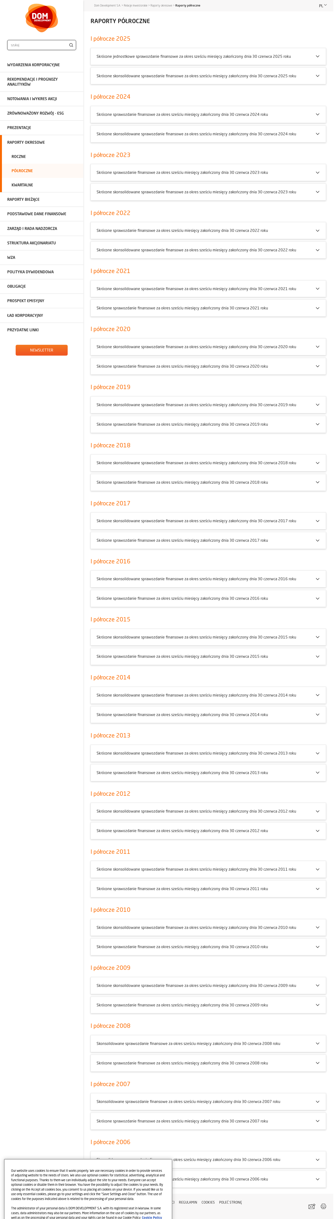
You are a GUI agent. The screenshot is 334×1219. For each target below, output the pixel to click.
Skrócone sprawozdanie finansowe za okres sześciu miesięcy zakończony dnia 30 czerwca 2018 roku (182, 482)
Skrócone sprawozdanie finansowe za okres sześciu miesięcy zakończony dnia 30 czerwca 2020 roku (182, 366)
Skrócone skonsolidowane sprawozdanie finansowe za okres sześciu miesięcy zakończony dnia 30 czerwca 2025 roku (196, 75)
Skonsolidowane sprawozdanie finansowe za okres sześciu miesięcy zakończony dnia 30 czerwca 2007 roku (188, 1101)
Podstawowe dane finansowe (36, 213)
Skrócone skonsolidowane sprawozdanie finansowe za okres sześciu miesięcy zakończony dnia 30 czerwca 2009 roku (196, 985)
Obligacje (16, 286)
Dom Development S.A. (107, 5)
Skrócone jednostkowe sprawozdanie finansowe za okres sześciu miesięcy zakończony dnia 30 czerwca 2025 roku (194, 56)
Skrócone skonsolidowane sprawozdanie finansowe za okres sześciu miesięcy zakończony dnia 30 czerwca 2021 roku (196, 288)
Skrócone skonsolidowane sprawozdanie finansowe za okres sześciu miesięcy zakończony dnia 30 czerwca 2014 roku (196, 695)
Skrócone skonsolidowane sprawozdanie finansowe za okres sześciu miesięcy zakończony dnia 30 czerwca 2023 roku (196, 191)
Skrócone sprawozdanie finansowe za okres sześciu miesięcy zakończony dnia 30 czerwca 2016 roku (182, 598)
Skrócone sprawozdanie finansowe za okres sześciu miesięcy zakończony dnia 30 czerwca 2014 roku (182, 714)
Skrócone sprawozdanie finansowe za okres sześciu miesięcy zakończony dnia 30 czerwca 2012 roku (182, 830)
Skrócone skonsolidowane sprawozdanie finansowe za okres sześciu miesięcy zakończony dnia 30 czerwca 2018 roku (196, 462)
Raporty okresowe (26, 142)
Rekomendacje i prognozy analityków (32, 81)
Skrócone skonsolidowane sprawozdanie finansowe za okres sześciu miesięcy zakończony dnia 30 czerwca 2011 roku (196, 869)
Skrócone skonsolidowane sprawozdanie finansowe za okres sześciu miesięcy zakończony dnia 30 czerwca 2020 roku (196, 346)
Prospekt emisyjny (25, 300)
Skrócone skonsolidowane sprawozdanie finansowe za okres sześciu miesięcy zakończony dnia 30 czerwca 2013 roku (196, 753)
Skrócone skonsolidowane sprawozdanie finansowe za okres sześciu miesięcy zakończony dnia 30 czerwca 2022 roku (196, 250)
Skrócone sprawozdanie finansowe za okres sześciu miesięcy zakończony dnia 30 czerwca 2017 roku (182, 540)
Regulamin (188, 1202)
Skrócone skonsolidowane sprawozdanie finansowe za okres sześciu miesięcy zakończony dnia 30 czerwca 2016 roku (196, 578)
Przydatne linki (23, 329)
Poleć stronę (230, 1202)
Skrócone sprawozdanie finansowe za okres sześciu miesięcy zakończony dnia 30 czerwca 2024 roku (182, 114)
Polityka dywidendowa (30, 271)
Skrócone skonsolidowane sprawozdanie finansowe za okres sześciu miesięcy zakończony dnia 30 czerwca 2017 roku (196, 520)
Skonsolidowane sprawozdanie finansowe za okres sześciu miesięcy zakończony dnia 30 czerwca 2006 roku (188, 1159)
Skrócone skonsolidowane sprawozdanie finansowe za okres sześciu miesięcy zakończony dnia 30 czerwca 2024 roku (196, 133)
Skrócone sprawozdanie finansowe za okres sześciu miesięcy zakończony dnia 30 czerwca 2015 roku (182, 656)
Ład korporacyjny (25, 315)
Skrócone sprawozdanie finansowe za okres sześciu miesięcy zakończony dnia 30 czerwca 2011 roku (182, 888)
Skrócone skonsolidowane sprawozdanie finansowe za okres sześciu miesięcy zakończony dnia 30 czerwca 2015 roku (196, 637)
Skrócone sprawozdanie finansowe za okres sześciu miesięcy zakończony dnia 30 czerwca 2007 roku (182, 1121)
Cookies (208, 1202)
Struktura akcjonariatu (31, 243)
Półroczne (22, 170)
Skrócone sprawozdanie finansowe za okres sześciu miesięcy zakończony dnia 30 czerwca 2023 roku (182, 172)
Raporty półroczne (187, 5)
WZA (11, 257)
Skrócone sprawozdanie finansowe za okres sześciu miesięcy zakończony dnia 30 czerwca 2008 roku (182, 1063)
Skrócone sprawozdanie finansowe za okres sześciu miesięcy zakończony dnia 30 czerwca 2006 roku (182, 1179)
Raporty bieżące (23, 199)
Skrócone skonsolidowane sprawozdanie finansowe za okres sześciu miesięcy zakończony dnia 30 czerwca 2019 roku (196, 404)
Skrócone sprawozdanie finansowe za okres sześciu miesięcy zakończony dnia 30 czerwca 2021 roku (182, 308)
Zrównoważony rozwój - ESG (35, 113)
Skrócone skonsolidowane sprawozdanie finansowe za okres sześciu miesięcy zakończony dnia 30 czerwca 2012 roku (196, 811)
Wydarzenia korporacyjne (33, 64)
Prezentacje (19, 127)
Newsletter (41, 350)
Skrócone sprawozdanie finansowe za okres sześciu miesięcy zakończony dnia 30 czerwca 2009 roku (182, 1005)
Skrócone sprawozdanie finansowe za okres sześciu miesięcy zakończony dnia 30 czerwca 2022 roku (182, 230)
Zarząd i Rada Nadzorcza (32, 228)
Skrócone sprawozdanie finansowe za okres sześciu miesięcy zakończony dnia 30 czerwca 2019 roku (182, 424)
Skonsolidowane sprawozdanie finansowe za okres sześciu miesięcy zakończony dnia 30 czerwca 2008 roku (188, 1043)
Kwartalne (22, 185)
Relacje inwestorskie (135, 5)
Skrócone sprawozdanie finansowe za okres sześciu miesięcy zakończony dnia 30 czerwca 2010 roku (182, 946)
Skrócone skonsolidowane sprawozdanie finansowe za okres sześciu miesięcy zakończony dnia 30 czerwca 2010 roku (196, 927)
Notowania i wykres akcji (32, 98)
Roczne (19, 156)
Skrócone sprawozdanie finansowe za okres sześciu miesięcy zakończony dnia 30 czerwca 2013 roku (182, 772)
